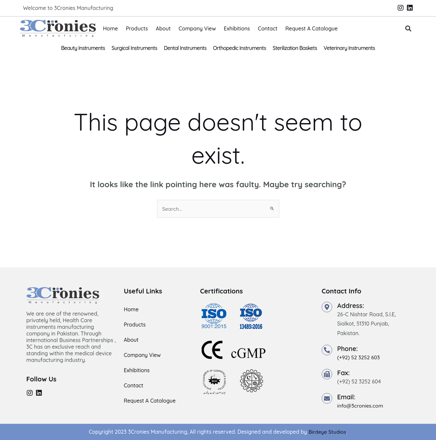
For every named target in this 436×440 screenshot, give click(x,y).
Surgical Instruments (134, 48)
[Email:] (327, 398)
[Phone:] (327, 350)
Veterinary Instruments (349, 48)
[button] (408, 28)
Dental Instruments (185, 48)
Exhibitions (237, 28)
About (163, 28)
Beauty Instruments (83, 48)
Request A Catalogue (311, 28)
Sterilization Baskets (295, 48)
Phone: (347, 349)
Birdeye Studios (327, 431)
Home (110, 28)
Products (137, 28)
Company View (197, 28)
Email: (346, 397)
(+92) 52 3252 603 (359, 357)
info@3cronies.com (360, 405)
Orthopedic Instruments (239, 48)
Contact (267, 28)
